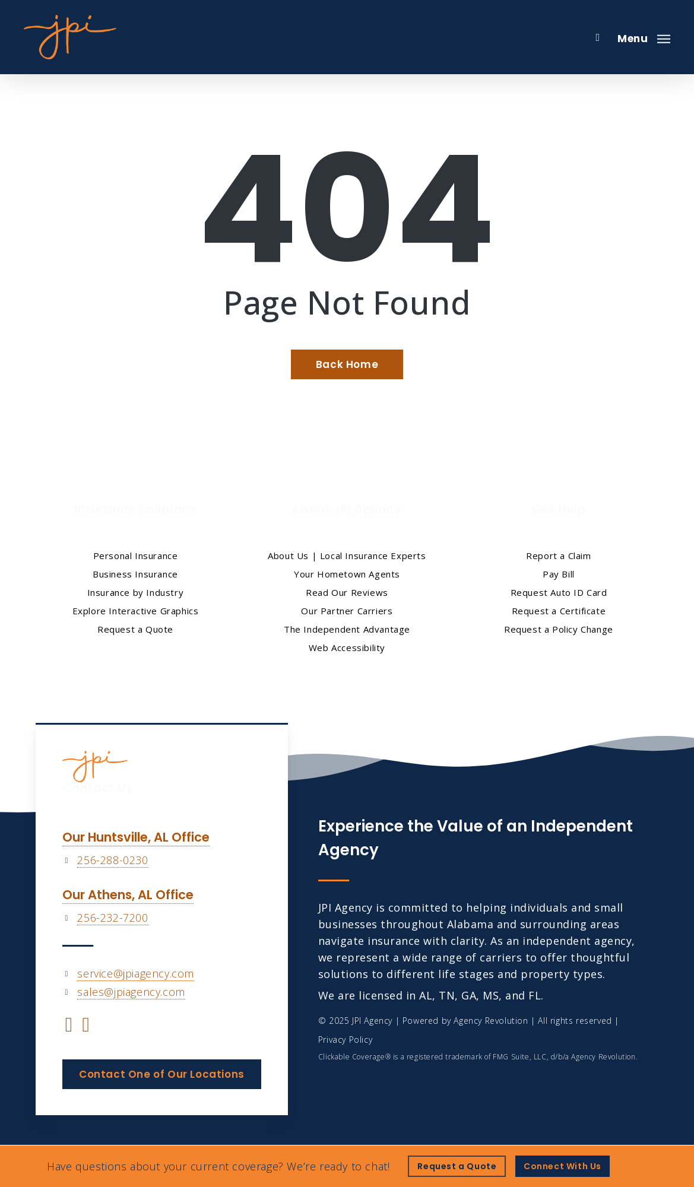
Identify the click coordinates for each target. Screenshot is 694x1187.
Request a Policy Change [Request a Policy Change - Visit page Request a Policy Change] (558, 629)
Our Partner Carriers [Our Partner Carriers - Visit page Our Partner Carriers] (346, 611)
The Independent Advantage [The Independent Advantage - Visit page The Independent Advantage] (347, 629)
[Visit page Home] (70, 37)
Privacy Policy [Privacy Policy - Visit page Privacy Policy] (345, 1039)
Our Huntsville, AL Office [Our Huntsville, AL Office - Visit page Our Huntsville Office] (136, 837)
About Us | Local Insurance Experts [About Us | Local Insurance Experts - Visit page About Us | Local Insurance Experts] (347, 555)
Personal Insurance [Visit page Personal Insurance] (135, 555)
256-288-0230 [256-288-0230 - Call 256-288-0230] (112, 860)
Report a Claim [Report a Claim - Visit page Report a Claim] (558, 555)
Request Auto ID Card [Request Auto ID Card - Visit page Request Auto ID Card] (559, 592)
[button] (643, 37)
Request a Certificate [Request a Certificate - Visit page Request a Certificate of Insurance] (559, 611)
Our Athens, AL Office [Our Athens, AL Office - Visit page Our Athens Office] (128, 894)
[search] (598, 37)
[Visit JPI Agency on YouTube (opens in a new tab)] (86, 1026)
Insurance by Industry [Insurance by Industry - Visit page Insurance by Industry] (135, 592)
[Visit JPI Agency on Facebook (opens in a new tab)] (69, 1026)
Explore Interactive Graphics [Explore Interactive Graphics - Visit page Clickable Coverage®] (135, 611)
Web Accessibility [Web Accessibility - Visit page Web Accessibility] (347, 647)
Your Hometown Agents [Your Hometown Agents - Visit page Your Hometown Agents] (347, 574)
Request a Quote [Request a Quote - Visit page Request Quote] (135, 629)
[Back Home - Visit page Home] (347, 364)
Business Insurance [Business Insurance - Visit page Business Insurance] (135, 574)
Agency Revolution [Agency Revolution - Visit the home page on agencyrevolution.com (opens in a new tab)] (491, 1020)
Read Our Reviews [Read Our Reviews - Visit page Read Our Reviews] (347, 592)
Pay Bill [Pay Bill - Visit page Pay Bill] (559, 574)
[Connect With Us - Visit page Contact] (562, 1166)
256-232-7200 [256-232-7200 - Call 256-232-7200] (112, 917)
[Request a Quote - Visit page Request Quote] (457, 1166)
